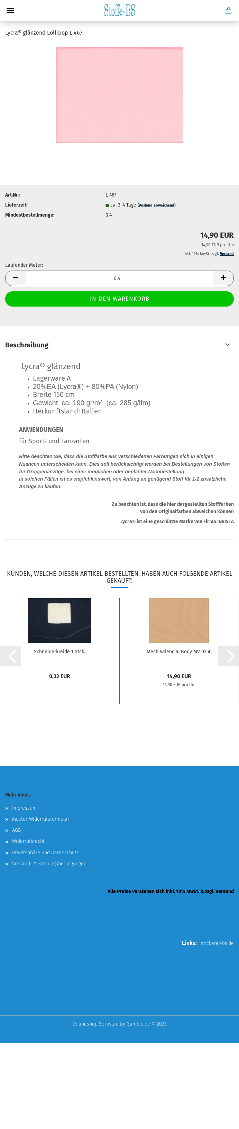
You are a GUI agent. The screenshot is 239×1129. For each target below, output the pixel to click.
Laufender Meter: (24, 265)
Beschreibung (26, 345)
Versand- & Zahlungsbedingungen (49, 864)
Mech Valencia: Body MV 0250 (179, 652)
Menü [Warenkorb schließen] (10, 10)
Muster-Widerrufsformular (40, 819)
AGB (16, 830)
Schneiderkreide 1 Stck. (59, 652)
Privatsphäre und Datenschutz (45, 853)
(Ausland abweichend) (157, 205)
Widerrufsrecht (28, 841)
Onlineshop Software (95, 1024)
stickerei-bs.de (217, 943)
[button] (15, 278)
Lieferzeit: (16, 205)
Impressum (24, 808)
